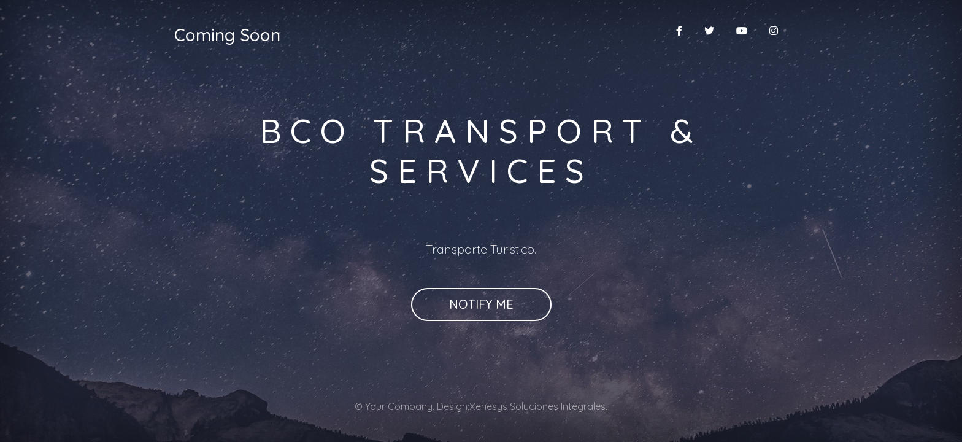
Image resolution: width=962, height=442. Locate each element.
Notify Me (481, 304)
